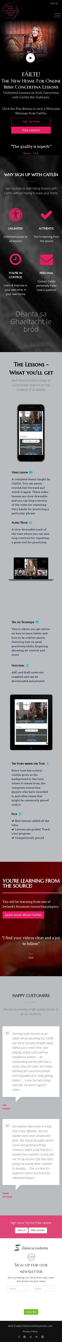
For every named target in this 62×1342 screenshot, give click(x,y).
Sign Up (21, 1230)
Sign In (54, 3)
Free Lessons (31, 130)
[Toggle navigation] (57, 15)
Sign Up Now (31, 121)
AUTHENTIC (46, 228)
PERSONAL (46, 273)
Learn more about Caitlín (23, 915)
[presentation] (32, 1301)
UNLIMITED (15, 228)
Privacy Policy (30, 1331)
